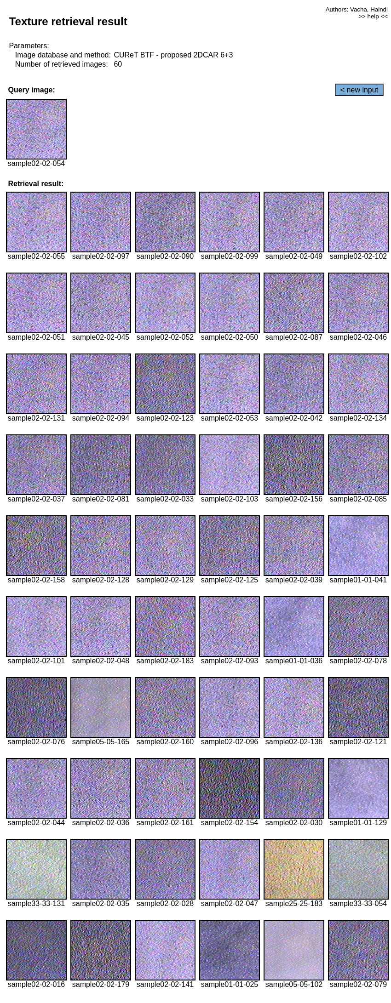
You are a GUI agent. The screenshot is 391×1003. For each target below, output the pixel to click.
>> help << (373, 16)
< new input (359, 90)
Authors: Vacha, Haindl (357, 9)
